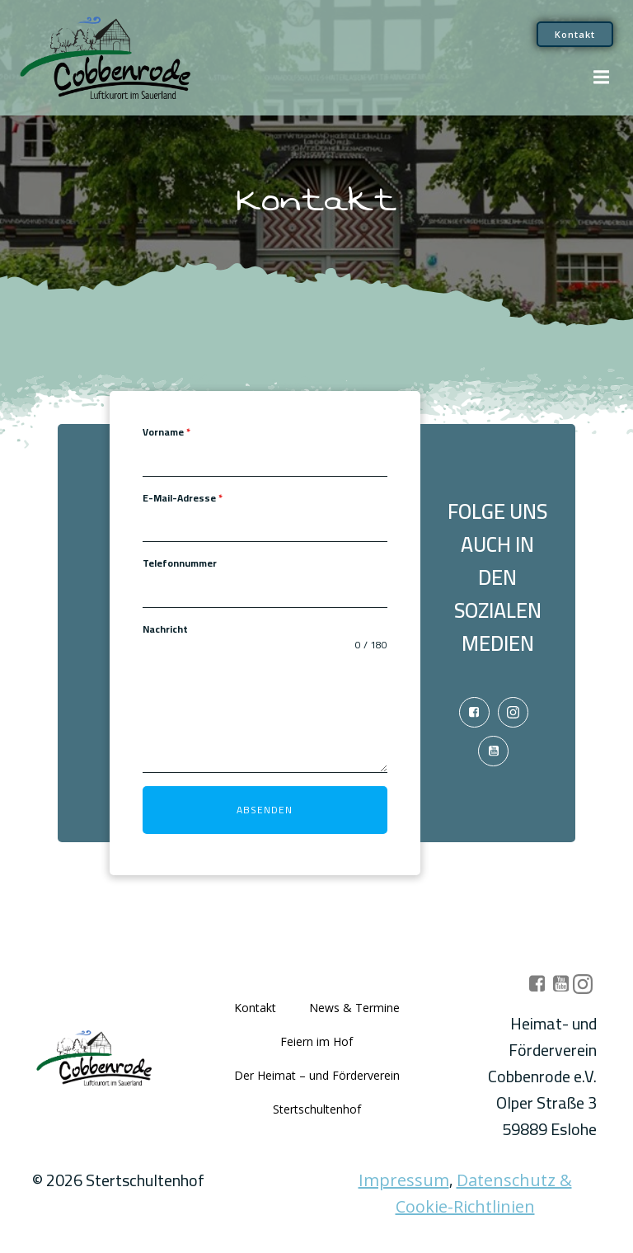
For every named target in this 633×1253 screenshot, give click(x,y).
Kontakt (255, 1007)
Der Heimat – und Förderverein (317, 1075)
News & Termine (354, 1007)
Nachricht (165, 629)
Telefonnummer (180, 563)
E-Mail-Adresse (183, 498)
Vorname (166, 432)
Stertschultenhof (317, 1109)
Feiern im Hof (316, 1041)
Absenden (265, 809)
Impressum (404, 1180)
